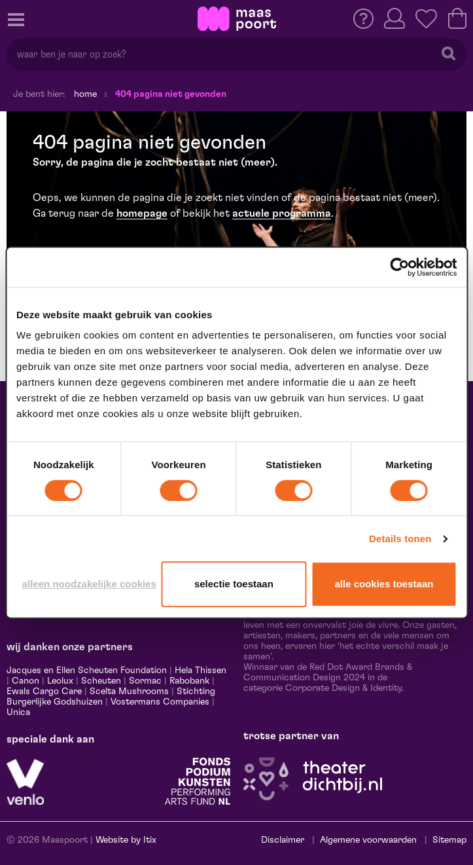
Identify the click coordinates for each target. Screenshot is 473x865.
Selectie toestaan (233, 583)
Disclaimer (282, 840)
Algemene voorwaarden (368, 840)
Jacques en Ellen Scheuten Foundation (87, 670)
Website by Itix (126, 840)
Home (85, 94)
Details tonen (400, 538)
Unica (18, 712)
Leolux (60, 681)
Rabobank (189, 681)
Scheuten (101, 681)
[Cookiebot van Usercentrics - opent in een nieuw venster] (399, 267)
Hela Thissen (200, 670)
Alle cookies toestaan (384, 583)
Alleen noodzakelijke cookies (89, 583)
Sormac (145, 681)
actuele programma (281, 213)
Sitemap (449, 840)
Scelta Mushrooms (128, 691)
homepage (141, 213)
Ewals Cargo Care (44, 691)
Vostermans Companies (160, 702)
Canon (25, 681)
